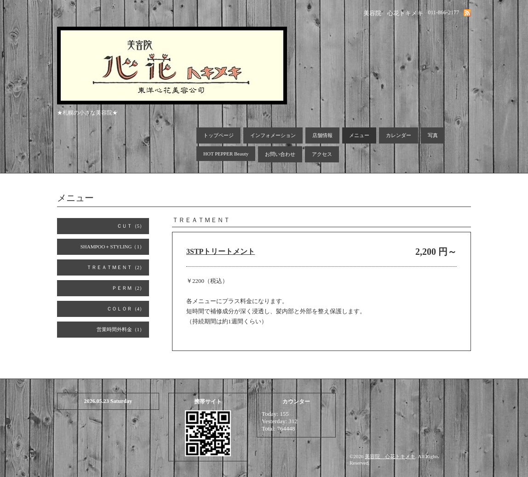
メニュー (359, 135)
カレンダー (398, 135)
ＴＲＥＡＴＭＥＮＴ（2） (115, 267)
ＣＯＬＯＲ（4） (126, 308)
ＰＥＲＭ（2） (128, 288)
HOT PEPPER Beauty (225, 153)
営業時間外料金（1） (121, 329)
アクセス (322, 154)
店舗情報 (322, 135)
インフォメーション (273, 135)
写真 (433, 135)
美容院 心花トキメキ (390, 456)
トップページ (218, 135)
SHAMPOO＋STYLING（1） (112, 246)
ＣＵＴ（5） (131, 226)
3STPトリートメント (220, 251)
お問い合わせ (280, 154)
